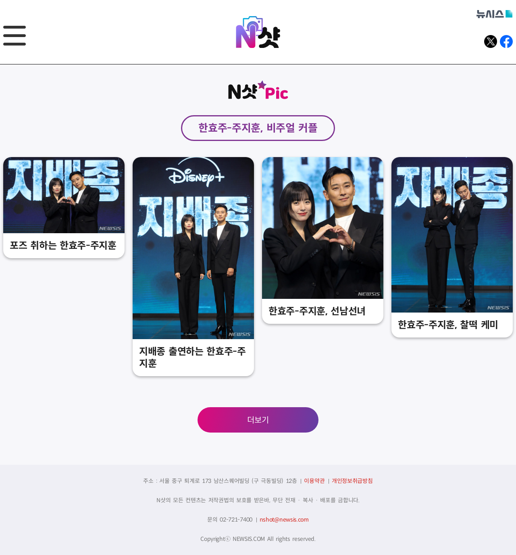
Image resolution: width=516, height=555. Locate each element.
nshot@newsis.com (284, 519)
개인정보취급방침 (352, 481)
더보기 (258, 420)
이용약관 (314, 481)
